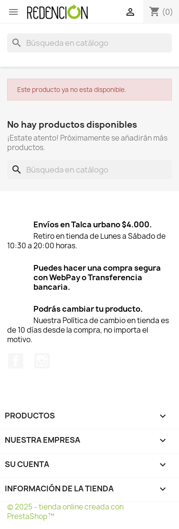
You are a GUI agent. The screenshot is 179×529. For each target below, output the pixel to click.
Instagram (42, 360)
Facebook (15, 360)
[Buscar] (89, 42)
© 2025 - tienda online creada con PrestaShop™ (65, 511)
